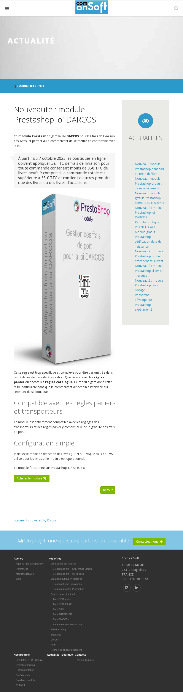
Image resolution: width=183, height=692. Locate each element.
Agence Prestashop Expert (30, 563)
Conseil (55, 639)
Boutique (67, 654)
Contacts (80, 654)
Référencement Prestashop (67, 624)
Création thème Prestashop (67, 584)
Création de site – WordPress (68, 574)
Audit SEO (58, 609)
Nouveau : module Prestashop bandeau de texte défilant (149, 169)
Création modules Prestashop (68, 589)
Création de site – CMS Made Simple (72, 569)
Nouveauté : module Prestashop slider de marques (149, 270)
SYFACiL (21, 685)
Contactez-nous (149, 541)
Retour (108, 490)
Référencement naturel (63, 594)
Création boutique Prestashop (66, 578)
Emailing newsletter (26, 680)
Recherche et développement (66, 649)
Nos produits (22, 654)
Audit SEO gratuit (62, 599)
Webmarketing (58, 629)
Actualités (26, 86)
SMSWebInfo (23, 675)
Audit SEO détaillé (62, 604)
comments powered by (35, 520)
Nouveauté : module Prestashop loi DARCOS (149, 212)
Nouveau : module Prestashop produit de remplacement (148, 183)
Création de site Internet (63, 563)
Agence (18, 558)
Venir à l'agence (85, 660)
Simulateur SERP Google (29, 660)
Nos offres (54, 558)
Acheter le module (32, 478)
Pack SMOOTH (61, 619)
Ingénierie (56, 634)
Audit (53, 644)
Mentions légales (25, 574)
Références (22, 569)
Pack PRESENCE (62, 614)
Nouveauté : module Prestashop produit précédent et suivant (149, 256)
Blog (18, 578)
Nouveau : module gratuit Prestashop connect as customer (149, 198)
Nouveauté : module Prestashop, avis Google (149, 285)
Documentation (26, 670)
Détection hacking (25, 665)
